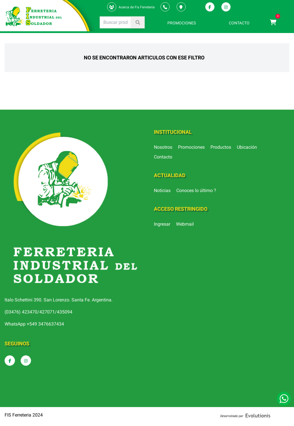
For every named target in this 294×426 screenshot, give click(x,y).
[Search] (115, 22)
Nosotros (163, 147)
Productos (220, 147)
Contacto (163, 157)
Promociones (191, 147)
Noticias (162, 190)
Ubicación (247, 147)
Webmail (185, 224)
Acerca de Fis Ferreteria (137, 7)
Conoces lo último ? (196, 190)
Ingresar (162, 224)
